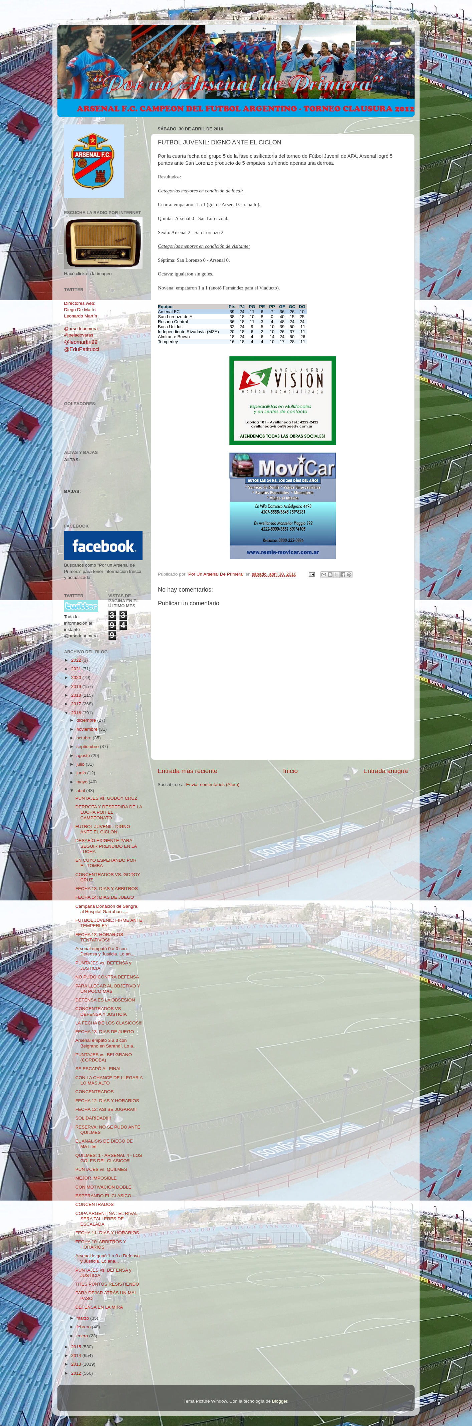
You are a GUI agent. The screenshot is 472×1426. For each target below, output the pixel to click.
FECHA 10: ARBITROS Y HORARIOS (100, 1244)
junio (81, 772)
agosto (83, 755)
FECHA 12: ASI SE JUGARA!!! (106, 1109)
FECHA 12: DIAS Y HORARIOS (107, 1100)
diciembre (86, 720)
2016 (76, 712)
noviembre (87, 729)
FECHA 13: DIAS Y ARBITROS (106, 888)
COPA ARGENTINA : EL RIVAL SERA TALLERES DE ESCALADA (106, 1219)
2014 (76, 1355)
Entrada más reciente (188, 770)
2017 (76, 703)
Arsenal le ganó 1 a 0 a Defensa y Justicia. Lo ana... (107, 1258)
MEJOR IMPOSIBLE (96, 1178)
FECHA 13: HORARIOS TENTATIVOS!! (99, 937)
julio (81, 764)
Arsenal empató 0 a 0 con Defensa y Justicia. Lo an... (105, 951)
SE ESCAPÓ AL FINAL (98, 1068)
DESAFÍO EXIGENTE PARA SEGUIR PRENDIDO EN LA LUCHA (106, 846)
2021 (76, 668)
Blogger (279, 1401)
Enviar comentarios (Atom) (213, 784)
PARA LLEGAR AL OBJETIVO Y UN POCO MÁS (107, 988)
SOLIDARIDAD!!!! (93, 1118)
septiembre (88, 746)
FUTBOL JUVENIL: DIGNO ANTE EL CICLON (102, 829)
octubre (84, 737)
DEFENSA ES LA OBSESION (105, 999)
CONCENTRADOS (94, 1091)
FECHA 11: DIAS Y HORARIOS (107, 1232)
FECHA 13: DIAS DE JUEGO (104, 1031)
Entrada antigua (386, 770)
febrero (84, 1326)
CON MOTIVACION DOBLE (103, 1187)
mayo (82, 781)
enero (82, 1335)
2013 (76, 1364)
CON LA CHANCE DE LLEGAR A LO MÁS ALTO (109, 1080)
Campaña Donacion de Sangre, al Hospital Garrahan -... (107, 909)
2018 (76, 695)
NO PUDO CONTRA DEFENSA (107, 976)
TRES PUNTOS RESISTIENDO (107, 1284)
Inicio (290, 770)
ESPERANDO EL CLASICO (103, 1195)
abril (81, 790)
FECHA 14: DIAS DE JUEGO (104, 897)
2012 (76, 1373)
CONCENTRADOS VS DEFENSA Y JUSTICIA (101, 1011)
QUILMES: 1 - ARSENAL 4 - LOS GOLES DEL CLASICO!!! (108, 1158)
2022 (76, 660)
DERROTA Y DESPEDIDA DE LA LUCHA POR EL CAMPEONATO (108, 812)
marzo (83, 1318)
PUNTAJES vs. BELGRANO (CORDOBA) (103, 1057)
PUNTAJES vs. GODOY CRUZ (106, 798)
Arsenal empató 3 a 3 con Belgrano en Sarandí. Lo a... (106, 1043)
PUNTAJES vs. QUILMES (101, 1169)
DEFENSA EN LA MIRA (99, 1307)
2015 (76, 1346)
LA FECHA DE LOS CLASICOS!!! (109, 1022)
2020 (76, 677)
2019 (76, 686)
